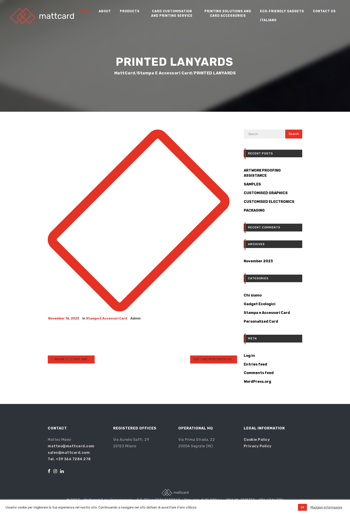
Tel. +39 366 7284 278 (69, 459)
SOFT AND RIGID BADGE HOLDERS (215, 359)
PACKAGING (254, 210)
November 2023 (258, 261)
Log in (249, 355)
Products (130, 11)
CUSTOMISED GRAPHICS (266, 193)
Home (85, 11)
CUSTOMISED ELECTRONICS (269, 202)
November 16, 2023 (63, 318)
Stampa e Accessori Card (106, 318)
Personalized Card (261, 321)
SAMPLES (252, 184)
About (105, 11)
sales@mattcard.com (69, 452)
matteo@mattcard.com (71, 446)
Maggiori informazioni (326, 507)
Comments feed (259, 373)
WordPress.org (257, 381)
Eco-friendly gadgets (282, 11)
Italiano (268, 20)
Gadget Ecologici (259, 304)
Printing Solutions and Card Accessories (227, 13)
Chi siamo (253, 295)
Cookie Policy (257, 439)
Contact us (324, 11)
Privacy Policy (258, 446)
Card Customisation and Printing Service (172, 13)
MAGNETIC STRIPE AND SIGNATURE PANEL (73, 359)
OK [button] (302, 507)
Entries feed (255, 364)
